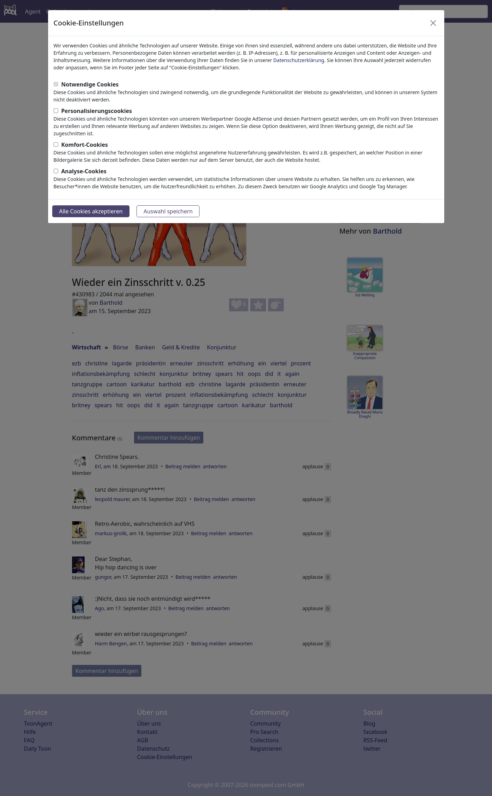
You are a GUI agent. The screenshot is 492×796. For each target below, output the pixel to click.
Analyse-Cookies (84, 171)
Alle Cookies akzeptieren (91, 211)
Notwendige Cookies (90, 84)
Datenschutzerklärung (298, 60)
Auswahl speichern (168, 211)
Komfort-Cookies (84, 145)
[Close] (433, 23)
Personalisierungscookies (96, 111)
